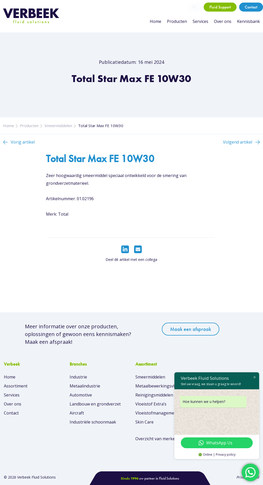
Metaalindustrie (85, 386)
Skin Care (144, 422)
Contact (251, 7)
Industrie (78, 377)
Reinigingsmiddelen (154, 395)
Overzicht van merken (156, 439)
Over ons (222, 21)
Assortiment (15, 386)
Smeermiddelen (58, 125)
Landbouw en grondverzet (95, 404)
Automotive (81, 395)
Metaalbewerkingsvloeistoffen (164, 386)
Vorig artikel (23, 142)
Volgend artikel (237, 142)
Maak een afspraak (190, 329)
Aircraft (77, 413)
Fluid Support (220, 7)
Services (200, 21)
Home (155, 21)
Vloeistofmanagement (156, 413)
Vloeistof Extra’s (150, 404)
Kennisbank (248, 21)
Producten (177, 21)
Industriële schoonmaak (93, 422)
